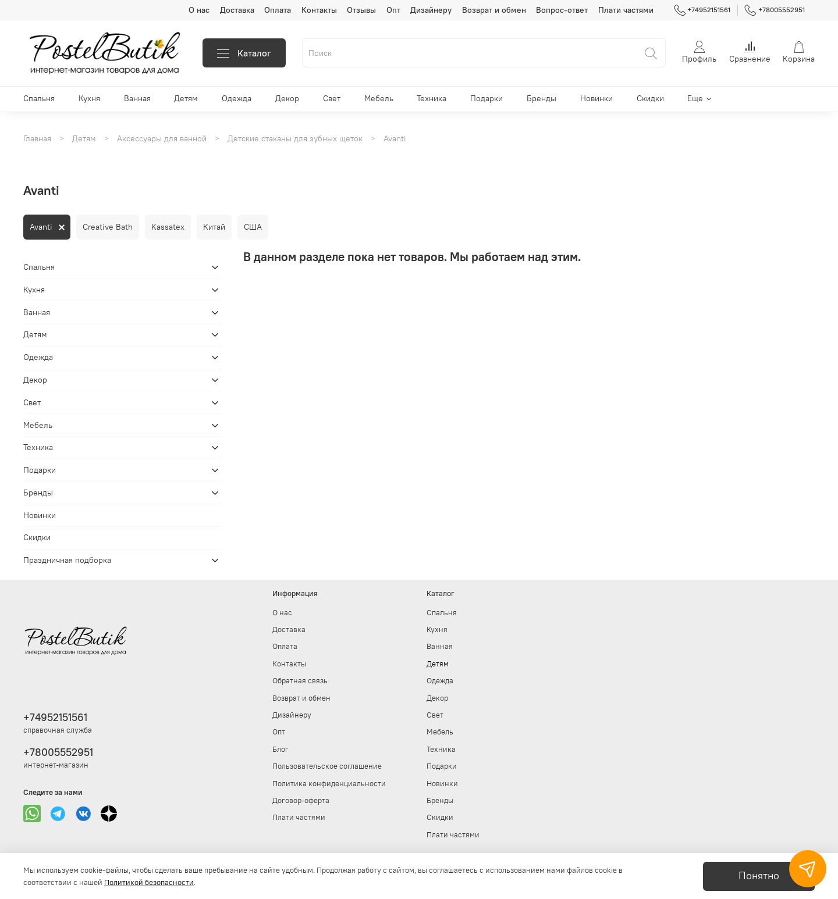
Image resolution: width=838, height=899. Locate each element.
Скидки (650, 98)
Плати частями (626, 10)
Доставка (237, 10)
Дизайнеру (431, 10)
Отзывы (361, 10)
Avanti (41, 227)
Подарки (486, 98)
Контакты (319, 10)
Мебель (378, 98)
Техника (431, 98)
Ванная (137, 98)
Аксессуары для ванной (162, 138)
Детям (186, 98)
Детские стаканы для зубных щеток (295, 138)
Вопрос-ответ (562, 10)
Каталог (244, 53)
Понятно (758, 875)
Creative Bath (108, 227)
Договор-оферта (300, 800)
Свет (331, 98)
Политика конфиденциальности (329, 783)
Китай (214, 227)
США (253, 227)
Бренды (541, 98)
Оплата (277, 10)
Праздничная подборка (67, 560)
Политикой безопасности (149, 882)
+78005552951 (774, 10)
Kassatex (167, 227)
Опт (393, 10)
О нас (199, 10)
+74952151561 (702, 10)
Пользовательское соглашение (327, 766)
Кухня (89, 98)
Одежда (236, 98)
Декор (287, 98)
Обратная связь (300, 680)
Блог (280, 749)
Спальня (39, 98)
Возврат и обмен (494, 10)
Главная (37, 138)
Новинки (596, 98)
